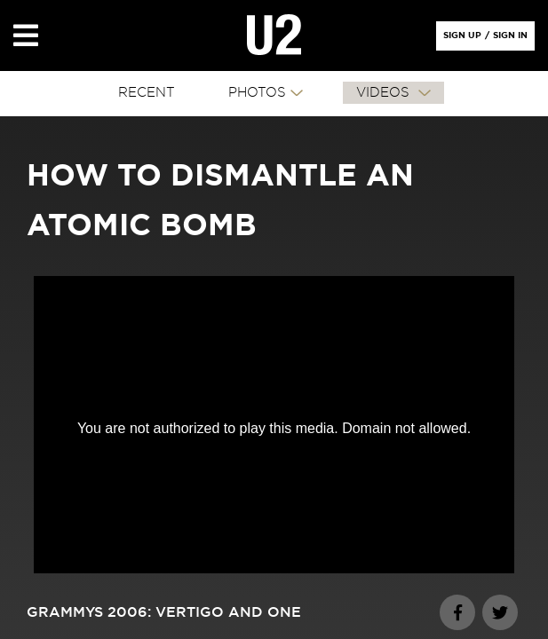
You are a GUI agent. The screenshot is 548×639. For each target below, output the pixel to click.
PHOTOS (257, 92)
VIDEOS (385, 92)
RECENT (146, 92)
